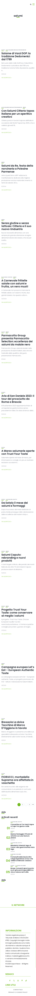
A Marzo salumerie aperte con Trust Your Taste (18, 452)
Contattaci (18, 989)
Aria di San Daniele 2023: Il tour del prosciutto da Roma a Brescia (17, 399)
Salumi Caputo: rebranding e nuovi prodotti (13, 557)
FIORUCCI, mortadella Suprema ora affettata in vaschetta (17, 780)
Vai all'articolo (6, 77)
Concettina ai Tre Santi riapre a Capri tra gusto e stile (22, 825)
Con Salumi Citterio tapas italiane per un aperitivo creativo (17, 114)
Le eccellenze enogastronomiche (16, 49)
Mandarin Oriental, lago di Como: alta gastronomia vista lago (22, 847)
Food (3, 49)
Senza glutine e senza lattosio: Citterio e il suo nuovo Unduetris (16, 226)
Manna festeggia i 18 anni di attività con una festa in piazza (21, 836)
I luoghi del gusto (11, 499)
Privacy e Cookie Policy (18, 992)
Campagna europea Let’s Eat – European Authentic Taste (17, 670)
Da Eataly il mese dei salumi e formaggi (14, 504)
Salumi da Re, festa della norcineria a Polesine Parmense (17, 168)
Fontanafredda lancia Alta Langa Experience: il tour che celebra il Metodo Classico (22, 859)
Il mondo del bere (16, 854)
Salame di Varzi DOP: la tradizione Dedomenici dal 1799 (16, 56)
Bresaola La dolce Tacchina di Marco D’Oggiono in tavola (14, 725)
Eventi (3, 392)
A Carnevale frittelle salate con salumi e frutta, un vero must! (14, 283)
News (24, 107)
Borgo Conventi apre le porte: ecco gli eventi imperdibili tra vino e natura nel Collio (22, 870)
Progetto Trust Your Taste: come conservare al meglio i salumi (16, 612)
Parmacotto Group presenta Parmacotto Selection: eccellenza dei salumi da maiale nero (17, 340)
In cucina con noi (6, 277)
